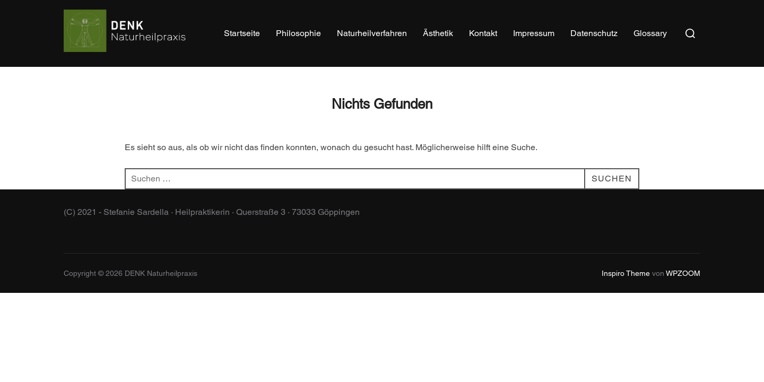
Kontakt (483, 33)
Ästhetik (438, 33)
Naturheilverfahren (372, 33)
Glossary (650, 33)
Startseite (242, 33)
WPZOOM (683, 273)
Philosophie (298, 33)
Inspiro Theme (626, 273)
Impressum (533, 33)
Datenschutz (594, 33)
